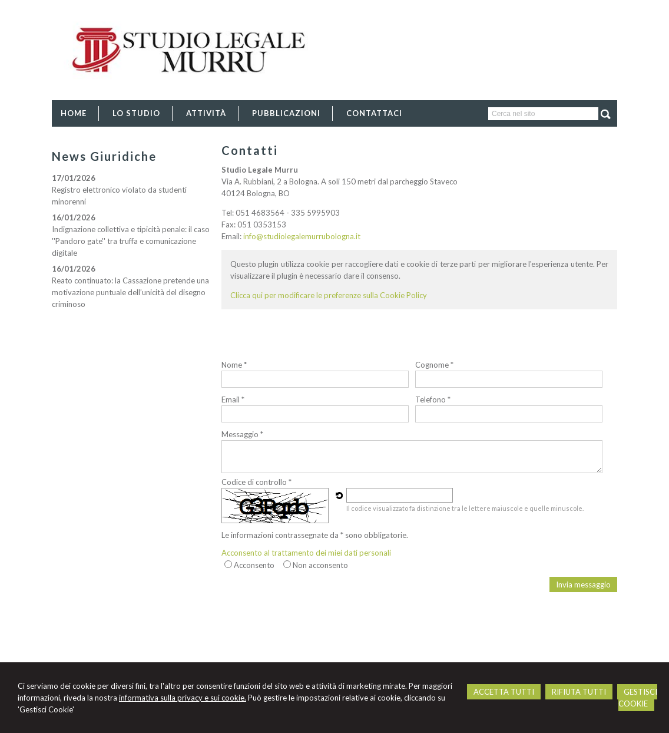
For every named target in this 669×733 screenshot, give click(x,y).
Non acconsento (320, 565)
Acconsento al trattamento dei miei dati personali (306, 552)
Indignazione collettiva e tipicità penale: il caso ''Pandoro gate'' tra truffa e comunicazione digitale (131, 240)
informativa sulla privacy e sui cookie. (182, 697)
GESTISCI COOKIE (637, 697)
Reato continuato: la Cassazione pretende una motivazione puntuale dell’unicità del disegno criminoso (130, 292)
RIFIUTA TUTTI (579, 691)
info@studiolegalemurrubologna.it (301, 236)
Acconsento (254, 565)
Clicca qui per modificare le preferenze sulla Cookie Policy (328, 295)
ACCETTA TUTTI (503, 691)
